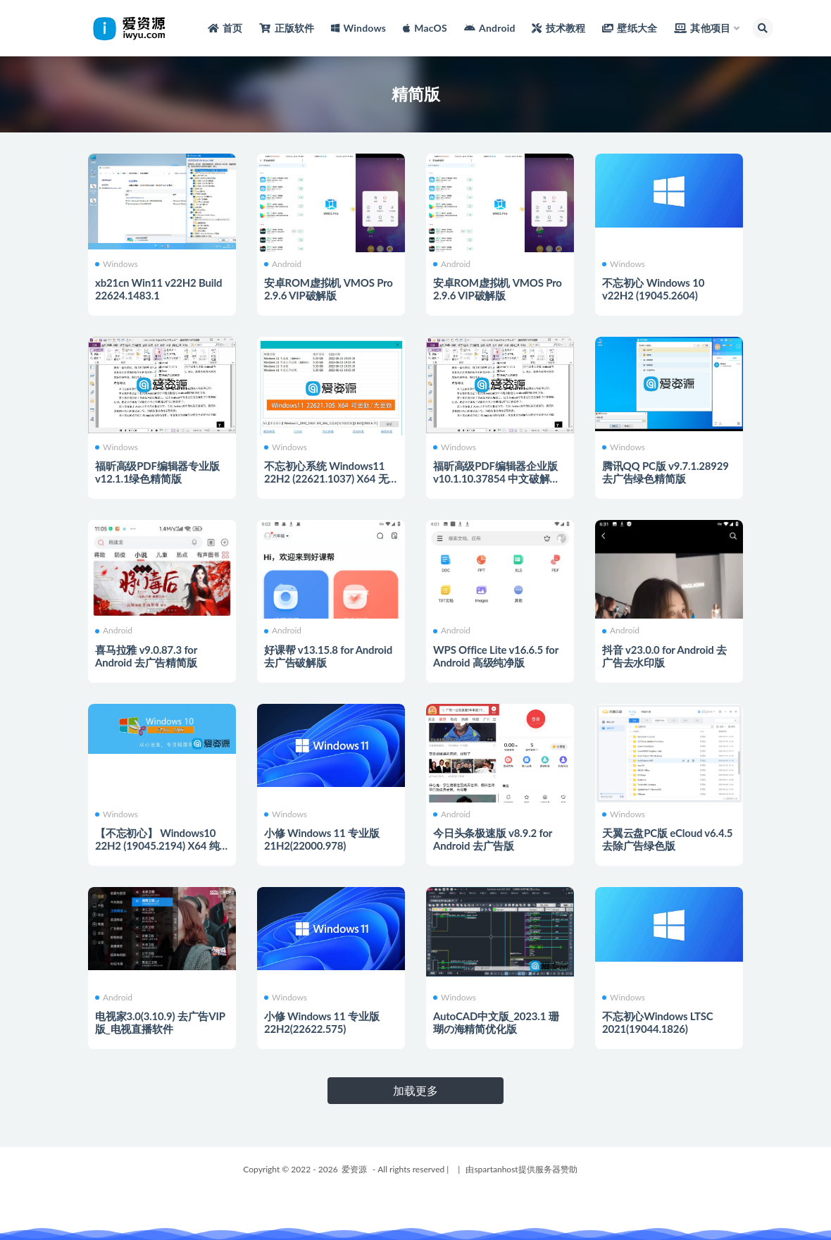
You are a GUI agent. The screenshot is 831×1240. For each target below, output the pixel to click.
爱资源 (354, 1169)
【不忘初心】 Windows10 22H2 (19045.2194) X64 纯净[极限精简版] (157, 845)
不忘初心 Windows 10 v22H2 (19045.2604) (653, 289)
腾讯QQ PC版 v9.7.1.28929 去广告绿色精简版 (665, 472)
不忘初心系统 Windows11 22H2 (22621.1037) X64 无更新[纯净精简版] (326, 478)
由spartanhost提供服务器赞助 (521, 1169)
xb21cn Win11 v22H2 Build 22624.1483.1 (158, 289)
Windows (116, 264)
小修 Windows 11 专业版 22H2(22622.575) (321, 1022)
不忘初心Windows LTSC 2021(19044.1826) (657, 1022)
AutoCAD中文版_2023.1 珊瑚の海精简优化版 (495, 1022)
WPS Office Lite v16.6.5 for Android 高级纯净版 (495, 656)
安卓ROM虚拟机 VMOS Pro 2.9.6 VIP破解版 (328, 289)
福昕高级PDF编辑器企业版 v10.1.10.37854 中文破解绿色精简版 (496, 478)
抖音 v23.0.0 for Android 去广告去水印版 (664, 656)
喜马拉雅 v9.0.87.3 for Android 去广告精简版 (146, 656)
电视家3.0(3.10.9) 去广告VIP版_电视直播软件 (160, 1022)
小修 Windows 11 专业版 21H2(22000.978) (321, 839)
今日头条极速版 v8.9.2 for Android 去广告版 (492, 839)
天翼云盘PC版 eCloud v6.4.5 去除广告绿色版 (667, 839)
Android (282, 264)
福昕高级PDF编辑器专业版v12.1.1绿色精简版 (157, 472)
